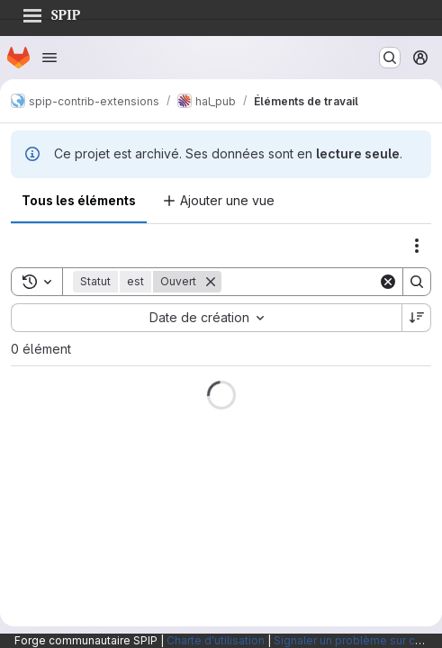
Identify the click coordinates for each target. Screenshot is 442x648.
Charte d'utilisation (216, 640)
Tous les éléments (79, 200)
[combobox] (206, 317)
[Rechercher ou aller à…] (390, 57)
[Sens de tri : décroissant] (416, 317)
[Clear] (388, 281)
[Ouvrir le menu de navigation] (49, 57)
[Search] (333, 281)
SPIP (51, 12)
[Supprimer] (210, 281)
